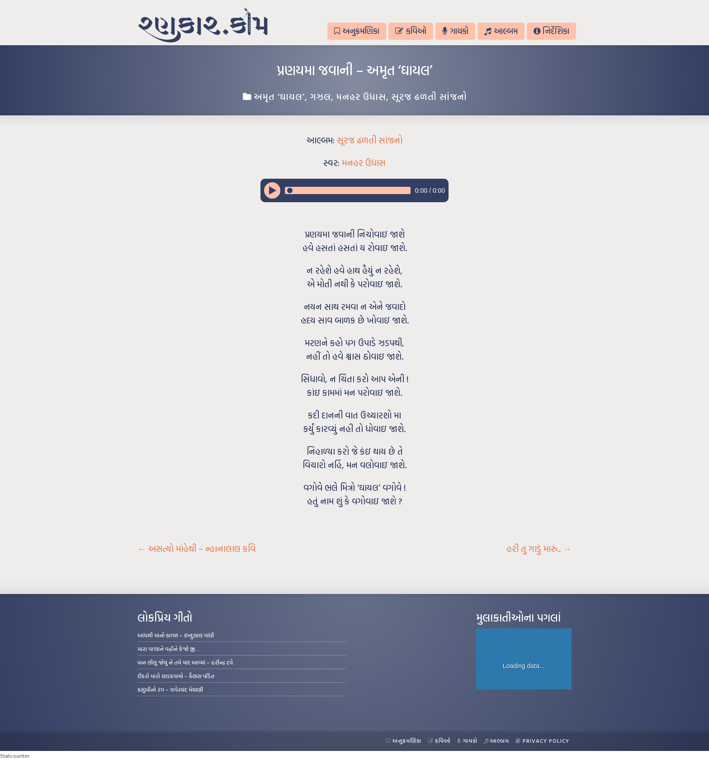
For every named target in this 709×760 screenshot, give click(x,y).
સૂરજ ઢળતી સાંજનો (429, 96)
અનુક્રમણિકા (356, 31)
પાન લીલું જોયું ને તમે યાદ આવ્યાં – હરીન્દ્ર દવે (185, 662)
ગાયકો (455, 31)
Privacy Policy (542, 740)
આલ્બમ (500, 31)
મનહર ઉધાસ (361, 96)
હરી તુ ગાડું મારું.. (539, 548)
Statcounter (14, 755)
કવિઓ (410, 31)
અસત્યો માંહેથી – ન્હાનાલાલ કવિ (196, 548)
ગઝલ (320, 96)
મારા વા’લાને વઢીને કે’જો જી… (168, 649)
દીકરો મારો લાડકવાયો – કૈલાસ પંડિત (175, 676)
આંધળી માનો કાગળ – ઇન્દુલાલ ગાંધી (175, 635)
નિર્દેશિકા (551, 31)
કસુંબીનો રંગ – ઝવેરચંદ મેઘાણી (170, 689)
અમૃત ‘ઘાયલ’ (279, 96)
